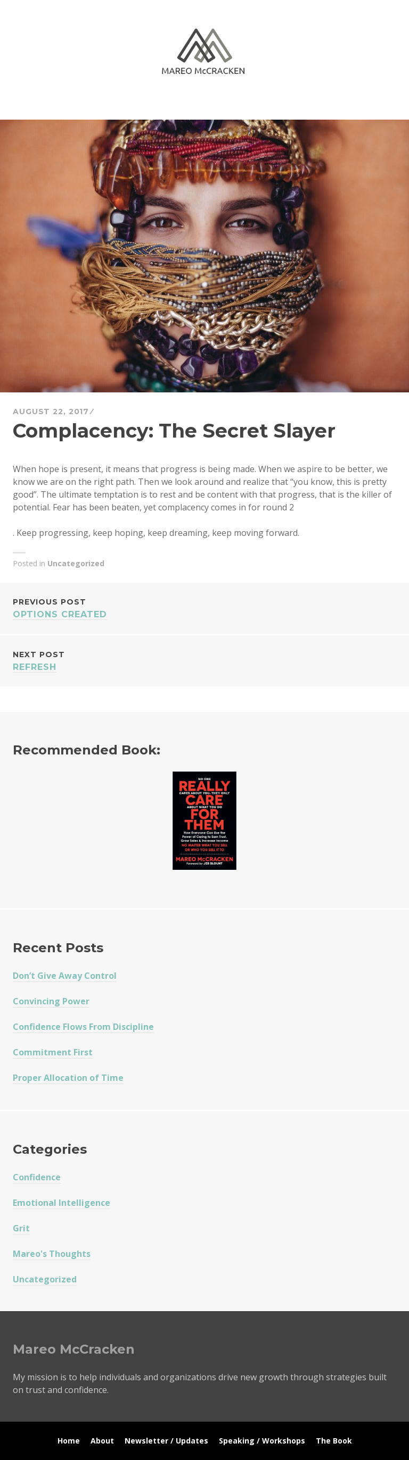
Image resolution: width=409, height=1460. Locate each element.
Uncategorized (75, 563)
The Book (334, 1441)
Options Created (204, 607)
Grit (21, 1228)
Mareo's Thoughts (52, 1254)
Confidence (37, 1177)
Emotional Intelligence (61, 1203)
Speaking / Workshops (262, 1441)
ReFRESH (204, 660)
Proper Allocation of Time (68, 1078)
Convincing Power (51, 1001)
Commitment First (53, 1052)
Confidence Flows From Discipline (83, 1027)
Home (69, 1441)
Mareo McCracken (87, 106)
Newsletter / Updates (166, 1441)
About (102, 1441)
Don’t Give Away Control (65, 975)
